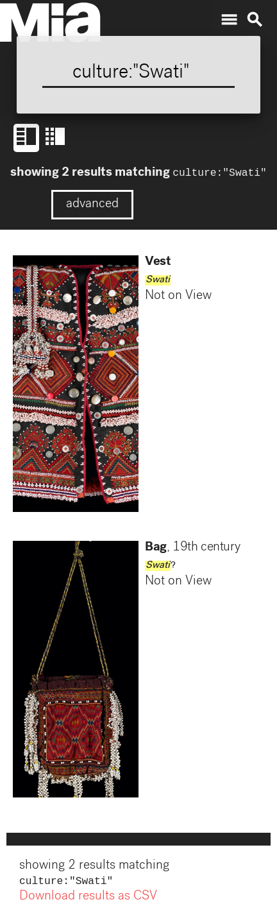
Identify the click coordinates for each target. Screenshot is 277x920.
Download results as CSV (88, 899)
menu (229, 20)
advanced (92, 206)
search (254, 20)
